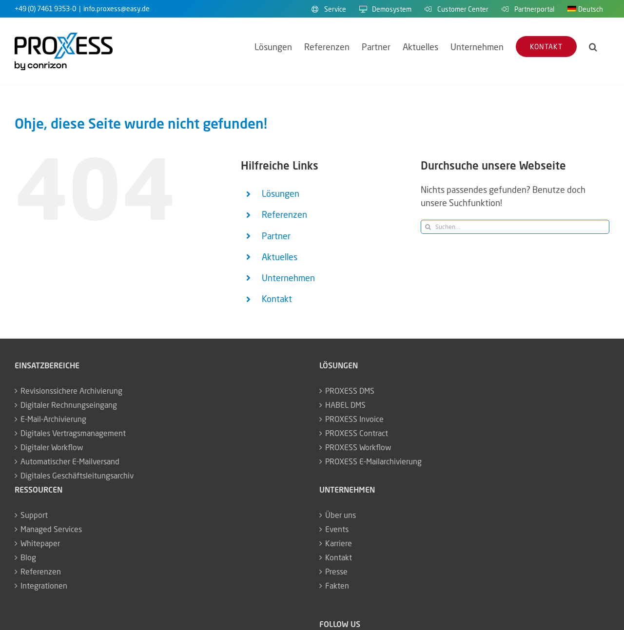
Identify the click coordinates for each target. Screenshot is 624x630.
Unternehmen (288, 278)
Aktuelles (279, 257)
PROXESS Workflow (358, 447)
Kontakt (277, 299)
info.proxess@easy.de (116, 8)
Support (34, 515)
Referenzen (284, 214)
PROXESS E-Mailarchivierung (373, 461)
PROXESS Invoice (354, 419)
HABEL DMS (345, 405)
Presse (336, 571)
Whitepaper (40, 543)
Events (337, 529)
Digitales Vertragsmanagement (73, 433)
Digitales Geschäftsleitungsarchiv (77, 475)
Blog (28, 557)
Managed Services (51, 529)
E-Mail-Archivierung (53, 419)
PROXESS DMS (349, 390)
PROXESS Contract (356, 433)
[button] (593, 46)
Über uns (340, 515)
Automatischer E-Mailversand (69, 461)
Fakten (337, 585)
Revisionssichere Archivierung (71, 390)
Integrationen (43, 585)
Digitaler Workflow (51, 447)
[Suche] (428, 227)
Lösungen (280, 193)
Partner (276, 236)
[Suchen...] (515, 227)
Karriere (338, 543)
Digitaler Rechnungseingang (68, 405)
